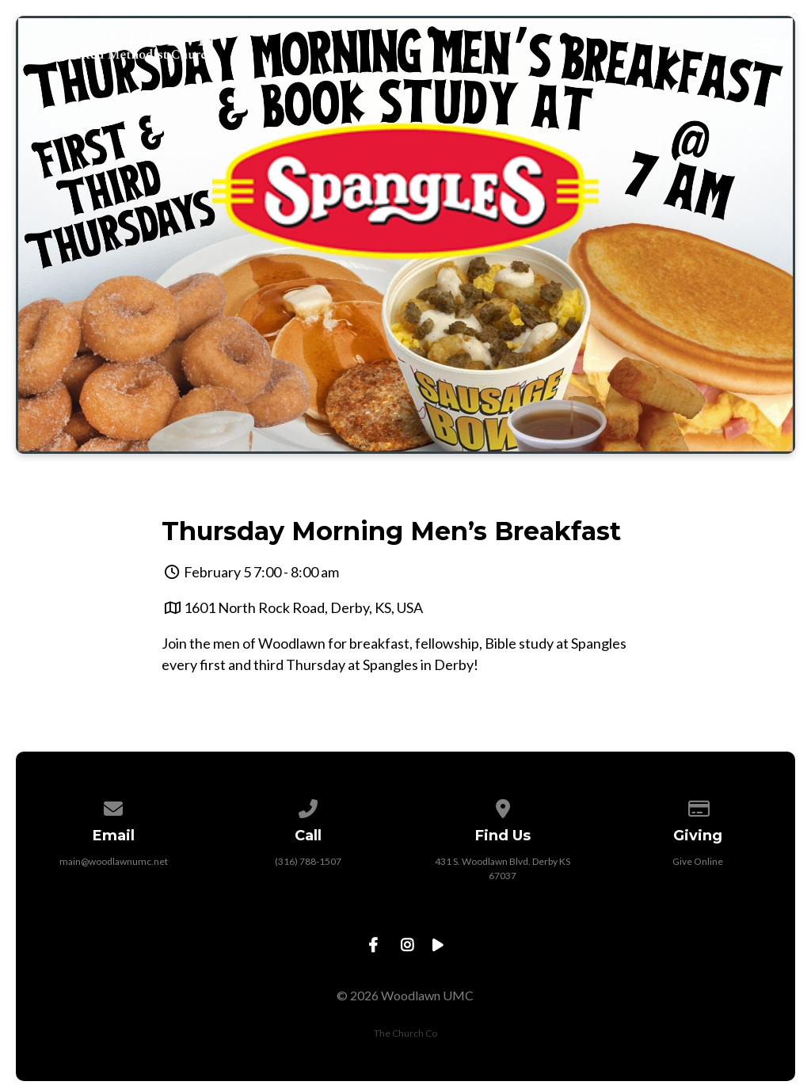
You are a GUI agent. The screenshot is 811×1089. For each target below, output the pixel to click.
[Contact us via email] (114, 806)
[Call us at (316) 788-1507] (308, 806)
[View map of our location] (502, 806)
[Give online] (697, 806)
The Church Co (405, 1033)
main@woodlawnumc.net (113, 861)
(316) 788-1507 (308, 861)
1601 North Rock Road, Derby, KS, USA (303, 607)
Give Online (697, 861)
